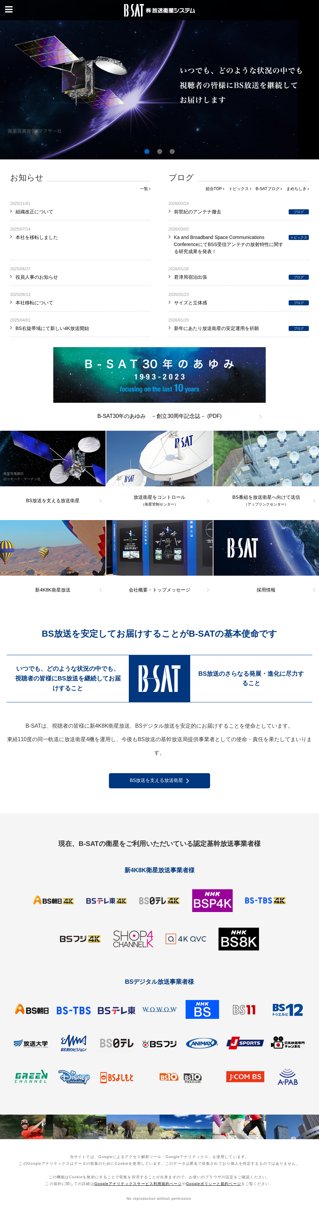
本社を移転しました (37, 237)
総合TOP (215, 188)
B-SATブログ (269, 188)
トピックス (240, 188)
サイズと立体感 (190, 302)
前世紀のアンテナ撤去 (197, 211)
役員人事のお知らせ (37, 277)
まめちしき (297, 188)
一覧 (145, 188)
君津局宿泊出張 (190, 277)
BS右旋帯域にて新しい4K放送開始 (52, 328)
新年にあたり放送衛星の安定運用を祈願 (216, 328)
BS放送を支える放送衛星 (160, 781)
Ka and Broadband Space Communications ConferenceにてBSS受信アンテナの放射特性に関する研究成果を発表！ (228, 244)
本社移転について (34, 302)
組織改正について (34, 211)
